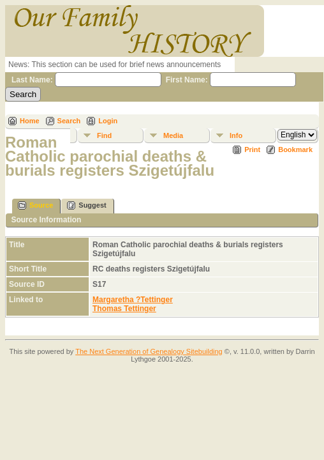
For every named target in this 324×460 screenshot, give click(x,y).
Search (69, 121)
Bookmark (295, 149)
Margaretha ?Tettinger (132, 299)
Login (107, 121)
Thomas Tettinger (124, 308)
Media (173, 135)
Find (104, 135)
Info (236, 135)
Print (252, 149)
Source (35, 205)
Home (30, 121)
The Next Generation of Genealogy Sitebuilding (149, 351)
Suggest (86, 205)
